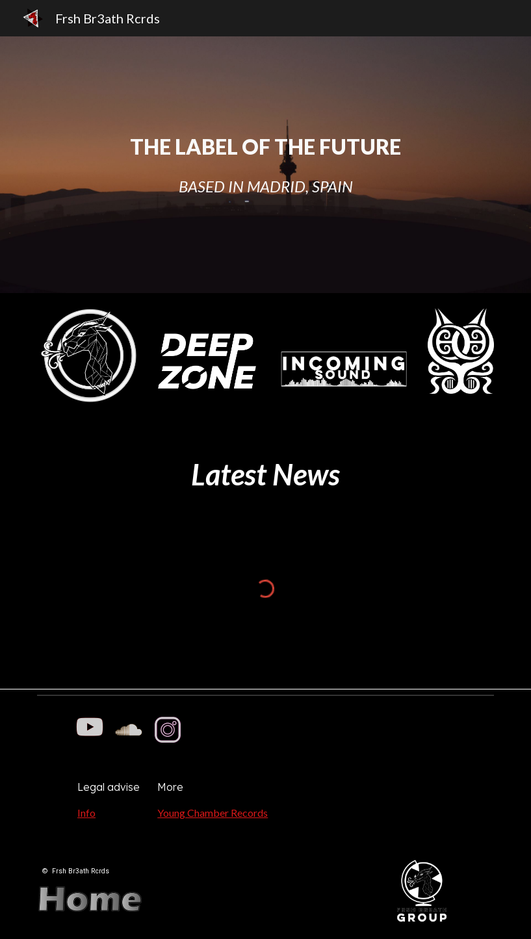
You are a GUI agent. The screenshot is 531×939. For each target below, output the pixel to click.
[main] (265, 164)
